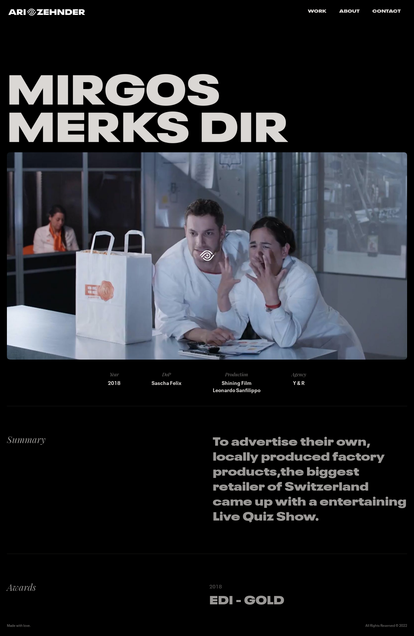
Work (317, 11)
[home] (47, 11)
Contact (386, 11)
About (349, 11)
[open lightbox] (207, 256)
